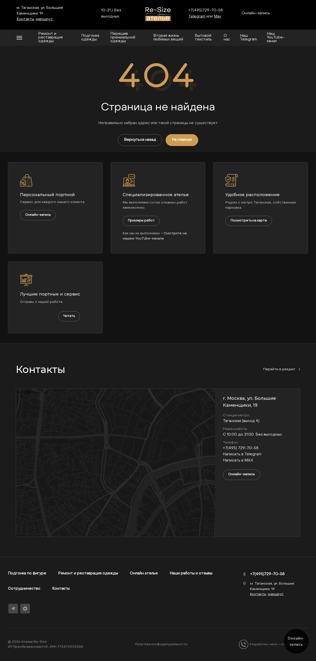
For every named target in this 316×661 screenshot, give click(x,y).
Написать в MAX (238, 460)
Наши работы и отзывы (191, 573)
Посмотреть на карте (249, 220)
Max (217, 16)
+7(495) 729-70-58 (240, 448)
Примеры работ (141, 220)
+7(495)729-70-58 (205, 10)
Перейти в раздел (281, 369)
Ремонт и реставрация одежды (88, 573)
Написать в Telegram (242, 454)
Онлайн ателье (144, 573)
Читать (69, 316)
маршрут (44, 19)
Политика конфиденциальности (161, 644)
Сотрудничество (24, 588)
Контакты (61, 588)
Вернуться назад (140, 140)
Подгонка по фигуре (27, 573)
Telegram (196, 16)
